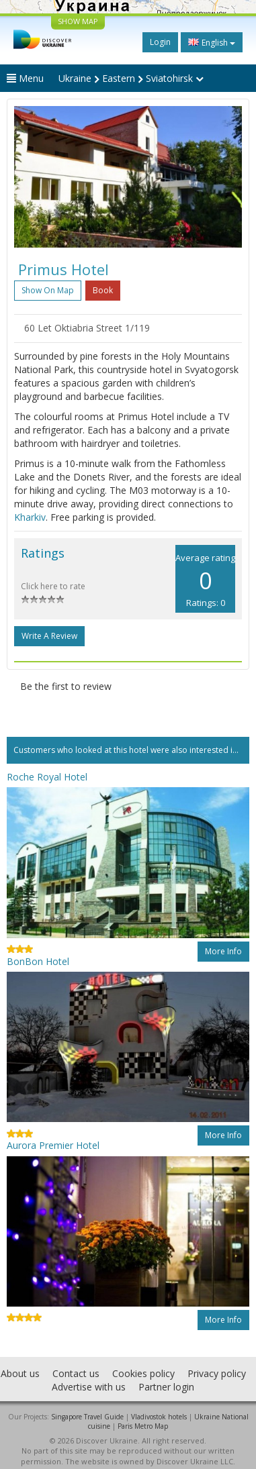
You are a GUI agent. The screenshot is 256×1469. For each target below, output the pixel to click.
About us (20, 1373)
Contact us (75, 1373)
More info (223, 951)
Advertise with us (89, 1386)
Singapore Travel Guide (87, 1416)
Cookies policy (143, 1373)
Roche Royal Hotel (47, 776)
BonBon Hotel (38, 961)
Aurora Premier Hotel (53, 1145)
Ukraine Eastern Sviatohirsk (131, 78)
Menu (25, 78)
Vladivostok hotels (159, 1416)
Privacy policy (216, 1373)
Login (160, 42)
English (211, 42)
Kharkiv (30, 517)
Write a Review (49, 636)
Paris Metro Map (143, 1426)
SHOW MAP (78, 21)
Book (103, 290)
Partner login (166, 1386)
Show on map (48, 290)
